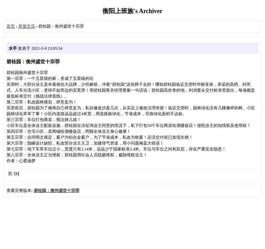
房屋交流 (26, 26)
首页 (11, 26)
